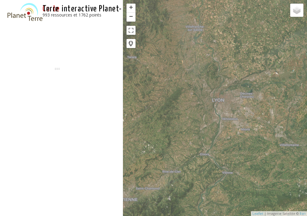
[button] (131, 43)
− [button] (131, 17)
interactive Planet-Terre (82, 9)
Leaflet (257, 213)
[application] (215, 108)
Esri (303, 213)
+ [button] (131, 8)
